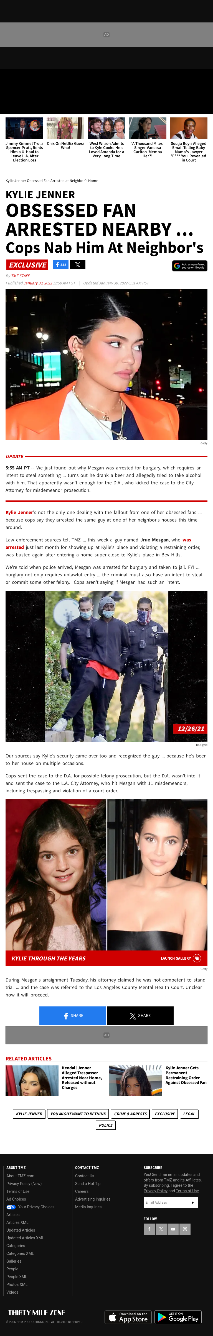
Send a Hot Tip (87, 1183)
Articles (13, 1214)
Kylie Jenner (29, 1113)
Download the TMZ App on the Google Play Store (178, 1317)
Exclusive (165, 1113)
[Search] (205, 106)
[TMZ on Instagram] (48, 78)
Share (73, 1016)
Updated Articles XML (25, 1238)
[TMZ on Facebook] (8, 78)
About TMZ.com (20, 1176)
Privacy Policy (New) (24, 1183)
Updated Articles (20, 1230)
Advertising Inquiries (92, 1199)
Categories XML (20, 1253)
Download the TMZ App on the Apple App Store (128, 1317)
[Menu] (8, 106)
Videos (12, 1292)
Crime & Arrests (130, 1113)
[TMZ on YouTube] (173, 1229)
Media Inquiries (88, 1207)
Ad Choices (16, 1199)
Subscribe (192, 1202)
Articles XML (17, 1222)
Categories (15, 1245)
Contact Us (84, 1176)
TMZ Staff (20, 275)
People (12, 1269)
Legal (189, 1113)
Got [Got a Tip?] (18, 93)
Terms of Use (17, 1191)
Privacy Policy (156, 1191)
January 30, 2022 (38, 283)
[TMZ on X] (22, 78)
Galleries (13, 1261)
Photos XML (16, 1284)
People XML (16, 1277)
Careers (81, 1191)
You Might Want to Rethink (78, 1113)
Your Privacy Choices (30, 1207)
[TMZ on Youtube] (35, 78)
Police (105, 1125)
